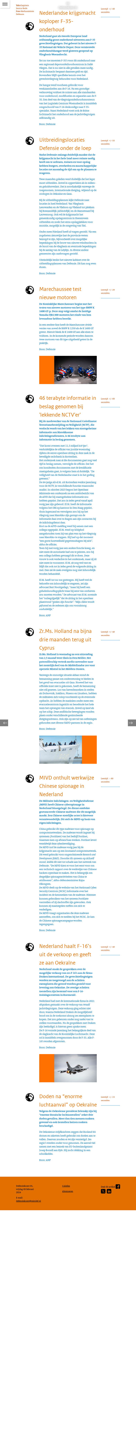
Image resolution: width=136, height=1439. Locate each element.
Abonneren (68, 1418)
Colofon (67, 1412)
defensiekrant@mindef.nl (30, 1428)
